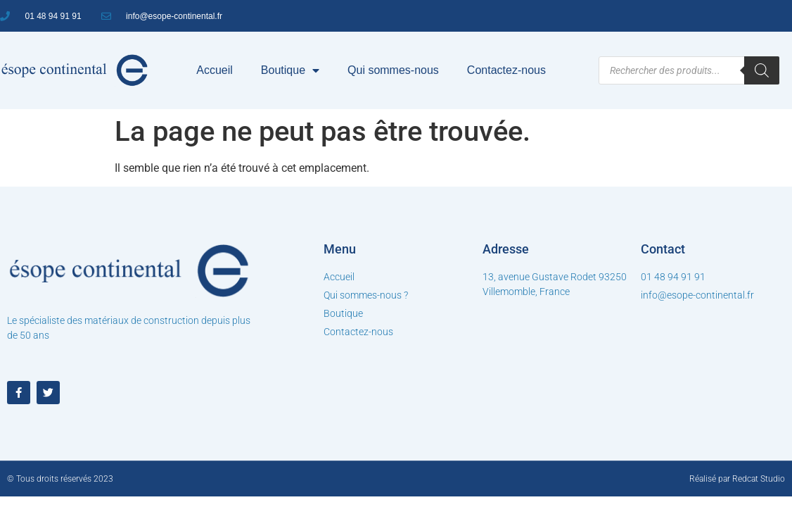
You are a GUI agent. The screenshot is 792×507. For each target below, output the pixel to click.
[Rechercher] (761, 70)
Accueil (214, 70)
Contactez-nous (506, 70)
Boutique (290, 70)
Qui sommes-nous (393, 70)
